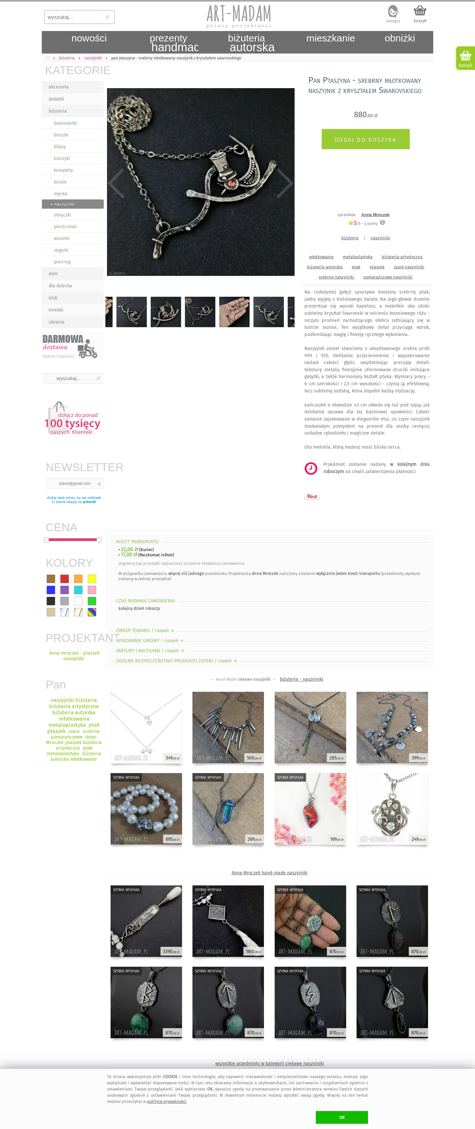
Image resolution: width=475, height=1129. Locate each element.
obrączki (62, 215)
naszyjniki (380, 237)
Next (284, 183)
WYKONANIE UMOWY (150, 641)
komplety (63, 170)
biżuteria (58, 111)
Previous (116, 183)
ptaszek (377, 266)
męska (61, 194)
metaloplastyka (358, 256)
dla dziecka (60, 286)
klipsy (60, 147)
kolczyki (62, 158)
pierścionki (65, 227)
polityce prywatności (167, 1101)
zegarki (61, 250)
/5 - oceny (363, 223)
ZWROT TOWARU (145, 630)
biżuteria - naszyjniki (301, 679)
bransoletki (65, 123)
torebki (56, 310)
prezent (89, 502)
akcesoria (59, 87)
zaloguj (393, 20)
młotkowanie (321, 256)
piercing (62, 262)
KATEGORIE (74, 70)
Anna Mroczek (375, 214)
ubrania (57, 322)
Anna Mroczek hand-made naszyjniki (270, 873)
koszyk (420, 20)
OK (342, 1117)
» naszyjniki (62, 204)
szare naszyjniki (409, 266)
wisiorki (62, 238)
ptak (356, 266)
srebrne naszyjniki (336, 277)
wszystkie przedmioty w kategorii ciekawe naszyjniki (269, 1063)
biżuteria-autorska (325, 266)
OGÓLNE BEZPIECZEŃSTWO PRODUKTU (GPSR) (177, 661)
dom (53, 274)
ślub (53, 298)
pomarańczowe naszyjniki (388, 277)
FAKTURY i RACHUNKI (150, 651)
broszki (61, 135)
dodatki (56, 99)
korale (60, 182)
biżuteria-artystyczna (402, 256)
